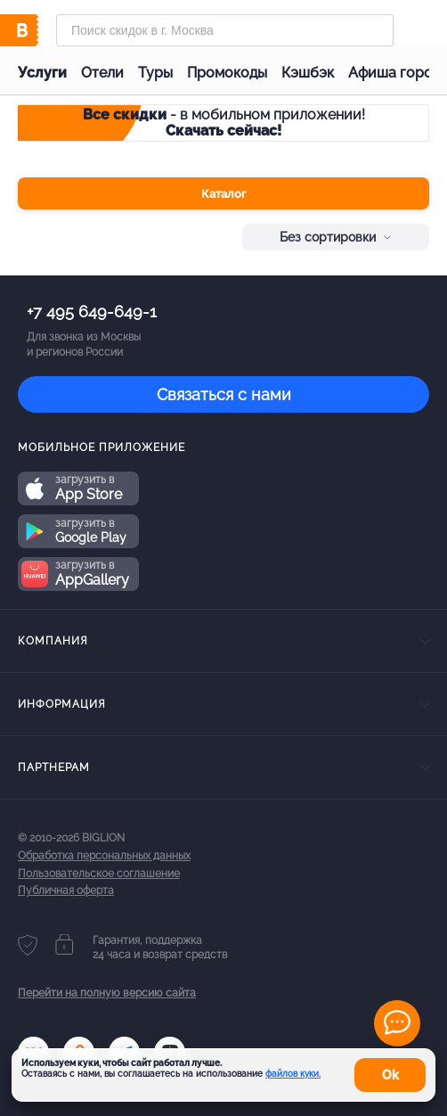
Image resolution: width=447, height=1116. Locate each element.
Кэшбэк (307, 72)
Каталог (223, 194)
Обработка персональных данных (104, 855)
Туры (155, 72)
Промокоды (227, 72)
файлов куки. (293, 1074)
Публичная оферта (66, 890)
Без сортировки (336, 237)
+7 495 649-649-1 (92, 311)
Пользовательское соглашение (99, 873)
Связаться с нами (224, 394)
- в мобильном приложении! (224, 122)
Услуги (42, 72)
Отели (102, 72)
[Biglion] (37, 30)
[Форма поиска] (225, 30)
